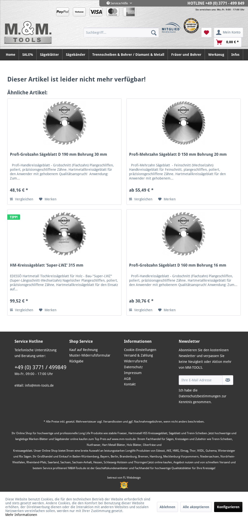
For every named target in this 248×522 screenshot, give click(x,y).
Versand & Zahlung (138, 355)
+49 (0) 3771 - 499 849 (224, 3)
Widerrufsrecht (135, 361)
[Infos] (235, 54)
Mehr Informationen (21, 515)
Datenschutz (133, 367)
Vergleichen (21, 199)
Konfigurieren (228, 507)
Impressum (133, 373)
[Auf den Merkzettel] (47, 199)
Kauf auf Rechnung (83, 350)
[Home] (10, 54)
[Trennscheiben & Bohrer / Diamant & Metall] (128, 54)
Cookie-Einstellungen (140, 350)
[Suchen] (154, 32)
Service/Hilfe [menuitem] (118, 3)
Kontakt (130, 384)
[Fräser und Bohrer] (186, 54)
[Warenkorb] (227, 42)
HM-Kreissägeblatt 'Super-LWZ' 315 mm (46, 265)
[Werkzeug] (216, 54)
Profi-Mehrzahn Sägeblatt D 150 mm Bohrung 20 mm (178, 154)
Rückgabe (76, 361)
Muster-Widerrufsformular (89, 355)
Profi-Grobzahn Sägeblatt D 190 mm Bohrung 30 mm (58, 154)
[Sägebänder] (75, 54)
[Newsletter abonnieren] (227, 380)
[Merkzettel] (206, 32)
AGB (127, 379)
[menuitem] (121, 32)
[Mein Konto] (228, 32)
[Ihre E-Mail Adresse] (201, 380)
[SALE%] (28, 54)
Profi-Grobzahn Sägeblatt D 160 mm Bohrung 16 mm (177, 265)
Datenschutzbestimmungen (200, 396)
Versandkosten (112, 421)
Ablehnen (167, 507)
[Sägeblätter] (49, 54)
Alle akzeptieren (196, 507)
